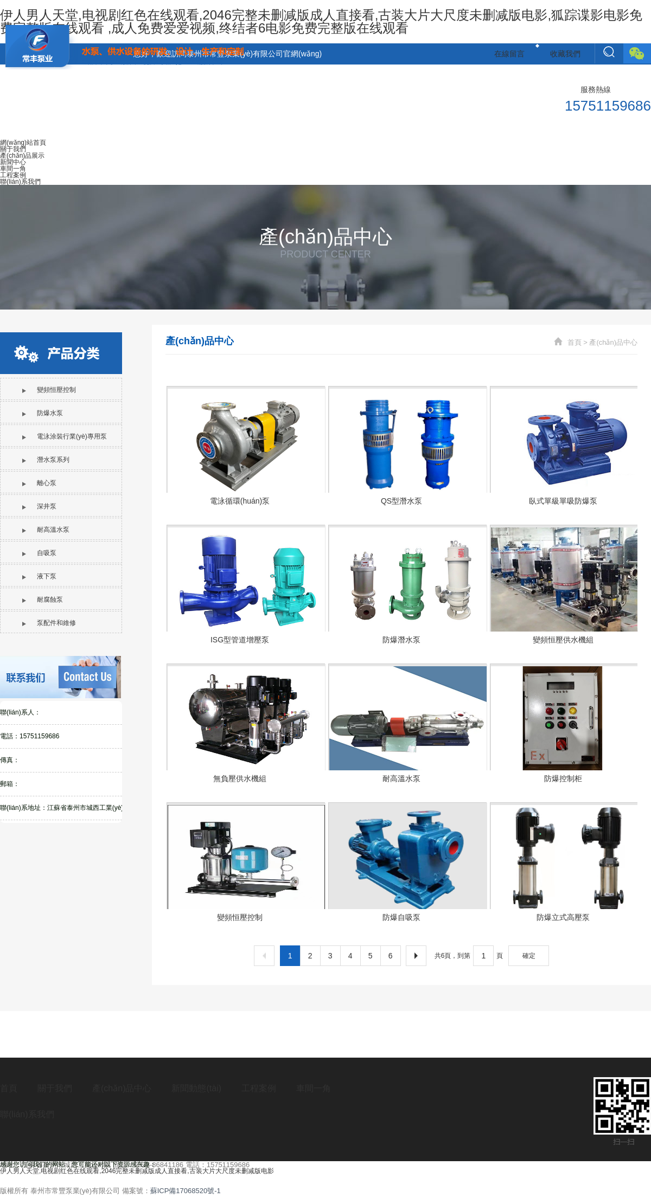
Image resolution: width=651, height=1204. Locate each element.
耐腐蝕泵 (42, 599)
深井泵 (39, 506)
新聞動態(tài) (196, 1088)
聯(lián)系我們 (27, 1114)
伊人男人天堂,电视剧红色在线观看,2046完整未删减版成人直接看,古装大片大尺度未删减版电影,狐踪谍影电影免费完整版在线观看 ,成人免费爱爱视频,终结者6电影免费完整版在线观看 (321, 21)
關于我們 (54, 1088)
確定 (528, 956)
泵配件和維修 (49, 623)
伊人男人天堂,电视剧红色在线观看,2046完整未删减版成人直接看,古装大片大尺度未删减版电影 (137, 1171)
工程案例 (258, 1088)
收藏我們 (565, 53)
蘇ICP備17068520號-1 (185, 1191)
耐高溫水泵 (45, 529)
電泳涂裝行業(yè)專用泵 (64, 436)
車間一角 (313, 1088)
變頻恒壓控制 (49, 390)
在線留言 (509, 53)
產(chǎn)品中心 (613, 342)
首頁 (574, 342)
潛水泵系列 (45, 459)
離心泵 (39, 483)
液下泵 (39, 576)
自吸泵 (39, 553)
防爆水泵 (42, 413)
